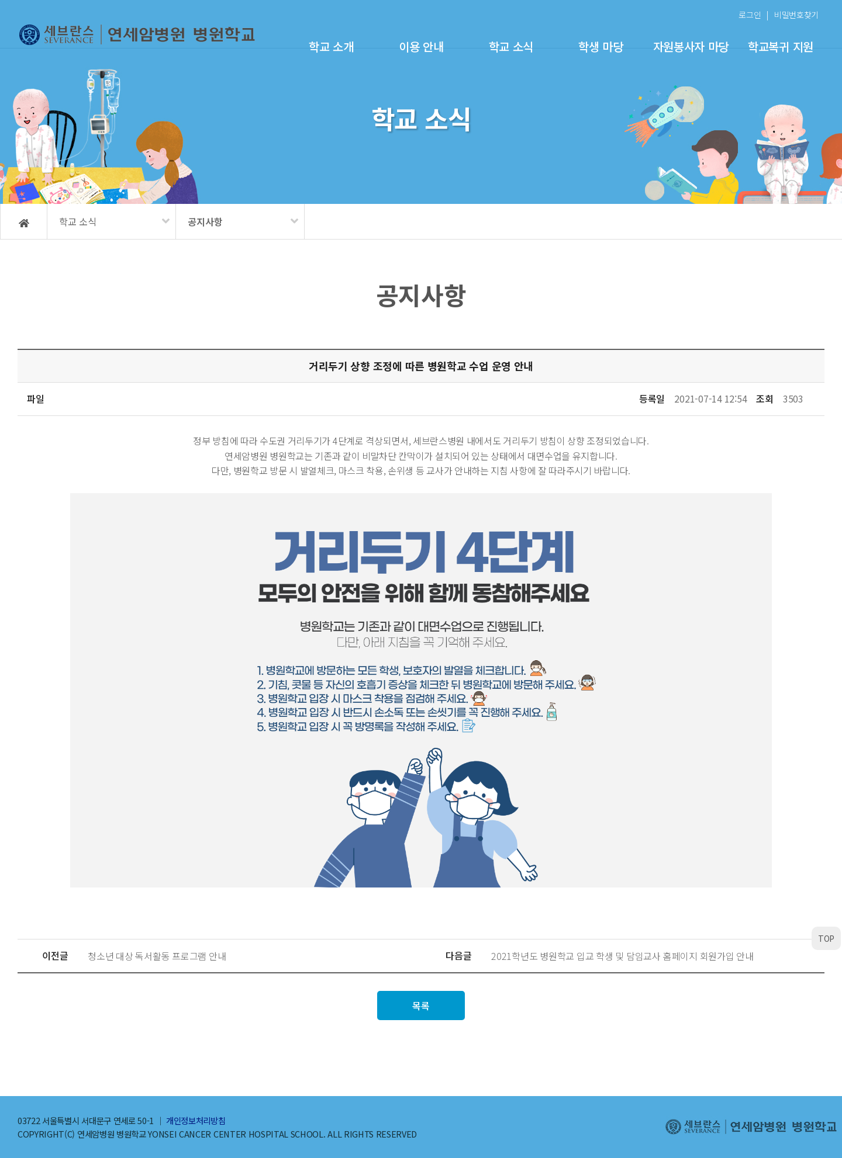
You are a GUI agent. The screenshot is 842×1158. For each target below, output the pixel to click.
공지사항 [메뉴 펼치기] (205, 221)
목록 (420, 1005)
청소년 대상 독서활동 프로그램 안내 (157, 956)
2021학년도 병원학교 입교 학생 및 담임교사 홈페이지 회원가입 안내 (622, 956)
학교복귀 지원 (780, 46)
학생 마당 (600, 46)
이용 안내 (421, 46)
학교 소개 (331, 46)
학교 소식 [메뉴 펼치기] (77, 221)
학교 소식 (511, 46)
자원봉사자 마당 (691, 46)
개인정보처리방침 (195, 1120)
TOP (826, 938)
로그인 (750, 14)
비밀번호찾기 (796, 14)
